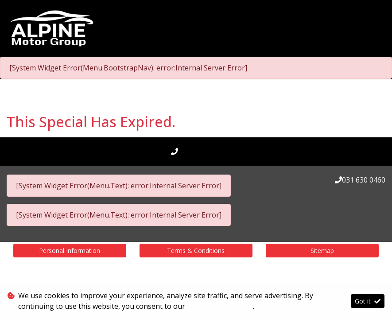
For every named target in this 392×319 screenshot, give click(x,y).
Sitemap (322, 250)
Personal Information (69, 250)
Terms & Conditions (196, 250)
